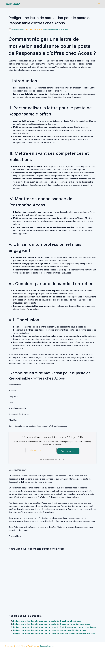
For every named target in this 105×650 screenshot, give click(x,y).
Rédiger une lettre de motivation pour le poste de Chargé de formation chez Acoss (51, 624)
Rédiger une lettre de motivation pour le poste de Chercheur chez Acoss (47, 621)
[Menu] (99, 4)
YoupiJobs (12, 4)
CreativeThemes (46, 646)
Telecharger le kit (68, 451)
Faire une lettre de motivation (55, 29)
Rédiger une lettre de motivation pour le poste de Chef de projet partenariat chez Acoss (54, 627)
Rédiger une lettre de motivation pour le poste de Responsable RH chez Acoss (49, 630)
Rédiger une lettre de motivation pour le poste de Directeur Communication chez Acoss (54, 633)
